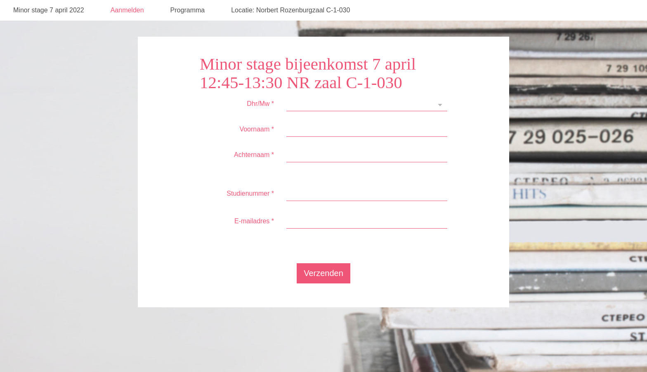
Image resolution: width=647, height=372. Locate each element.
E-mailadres (254, 241)
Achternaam (254, 175)
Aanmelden (127, 30)
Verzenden (323, 293)
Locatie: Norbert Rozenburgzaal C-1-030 (290, 30)
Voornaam (256, 149)
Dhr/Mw (260, 124)
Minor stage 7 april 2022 (48, 30)
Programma (187, 30)
